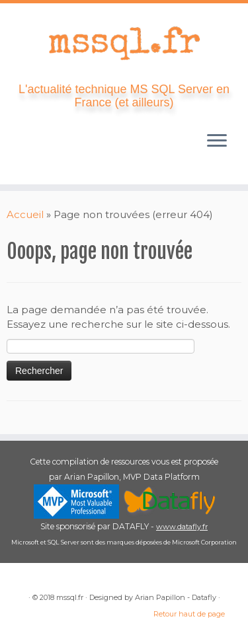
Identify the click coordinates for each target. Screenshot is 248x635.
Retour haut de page (189, 613)
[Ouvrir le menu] (216, 142)
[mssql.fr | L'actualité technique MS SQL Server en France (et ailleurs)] (124, 43)
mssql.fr (69, 597)
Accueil (25, 214)
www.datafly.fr (182, 526)
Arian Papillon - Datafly (175, 597)
